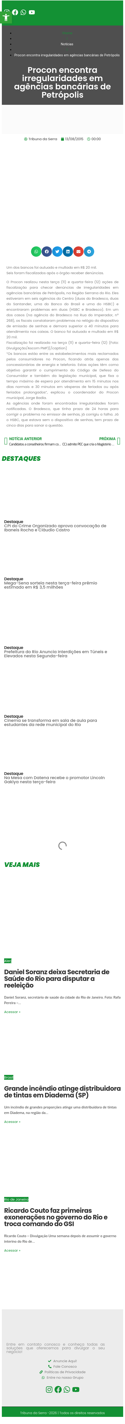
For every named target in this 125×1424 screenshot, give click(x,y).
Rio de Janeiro (16, 1199)
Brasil (8, 1077)
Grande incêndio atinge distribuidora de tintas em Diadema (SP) (62, 1092)
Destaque (13, 521)
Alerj (7, 960)
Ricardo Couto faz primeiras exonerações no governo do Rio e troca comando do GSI (56, 1217)
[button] (36, 251)
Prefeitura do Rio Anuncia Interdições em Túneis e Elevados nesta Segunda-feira (55, 654)
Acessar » (12, 1011)
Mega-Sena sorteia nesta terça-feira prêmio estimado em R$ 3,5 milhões (50, 585)
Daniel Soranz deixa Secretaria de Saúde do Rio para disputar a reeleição (56, 979)
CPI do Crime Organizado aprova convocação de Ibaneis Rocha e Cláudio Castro (55, 528)
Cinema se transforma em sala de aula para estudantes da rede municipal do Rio (50, 722)
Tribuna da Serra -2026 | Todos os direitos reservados (62, 1413)
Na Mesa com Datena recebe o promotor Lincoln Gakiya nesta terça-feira (54, 780)
